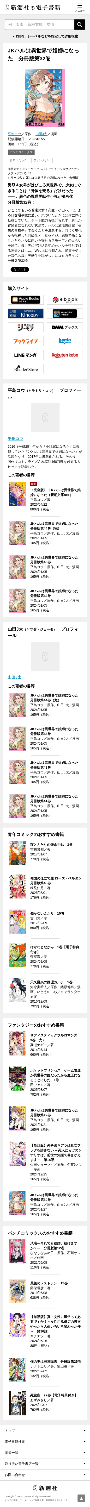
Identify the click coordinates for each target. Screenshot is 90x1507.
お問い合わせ (15, 1475)
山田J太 (41, 134)
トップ (10, 1430)
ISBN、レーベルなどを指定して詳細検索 (47, 36)
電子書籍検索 (15, 1442)
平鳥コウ (14, 134)
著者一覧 (11, 1453)
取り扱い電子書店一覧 (21, 1464)
